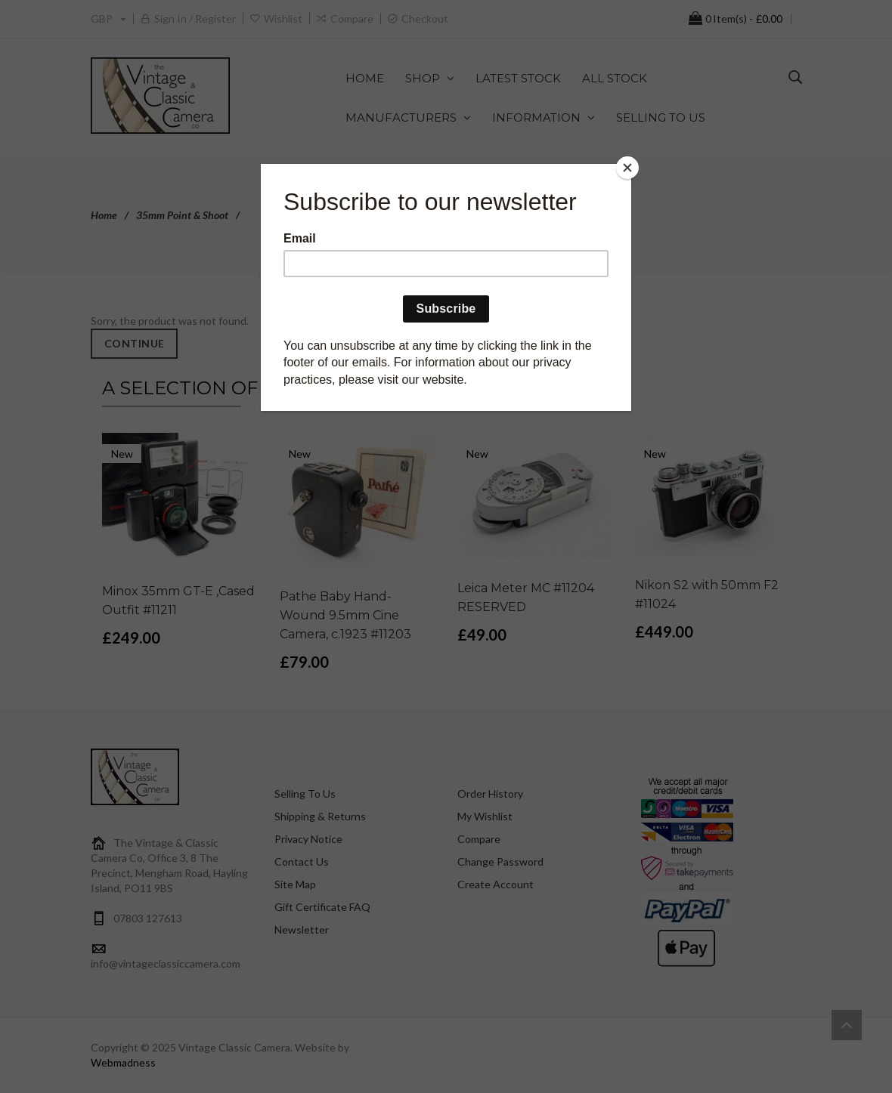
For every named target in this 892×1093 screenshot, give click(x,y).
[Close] (627, 167)
